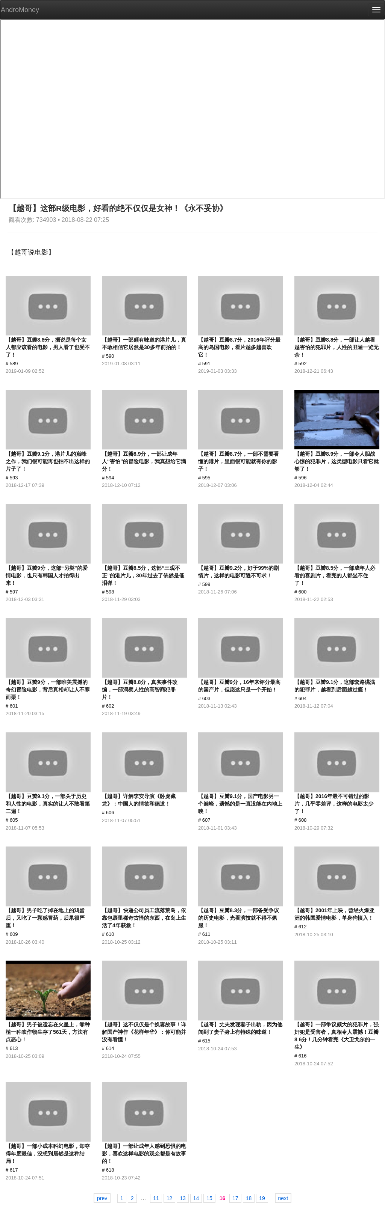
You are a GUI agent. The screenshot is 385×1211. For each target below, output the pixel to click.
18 (249, 1198)
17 (235, 1198)
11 (156, 1198)
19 (262, 1198)
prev (102, 1198)
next (283, 1198)
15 (209, 1198)
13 (183, 1198)
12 (170, 1198)
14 (196, 1198)
